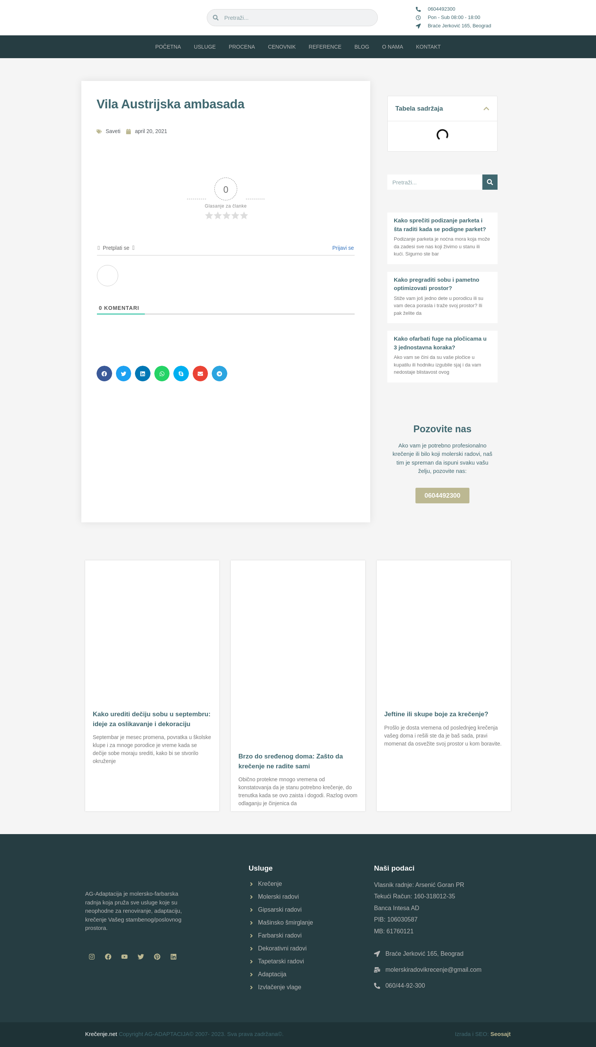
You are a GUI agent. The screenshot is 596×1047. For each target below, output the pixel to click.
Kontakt (428, 47)
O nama (392, 47)
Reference (325, 47)
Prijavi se (342, 248)
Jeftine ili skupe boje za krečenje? (436, 714)
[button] (104, 373)
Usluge (205, 47)
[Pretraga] (490, 182)
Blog (361, 47)
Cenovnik (282, 47)
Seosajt (500, 1034)
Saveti (113, 131)
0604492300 (441, 9)
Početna (168, 47)
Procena (242, 47)
